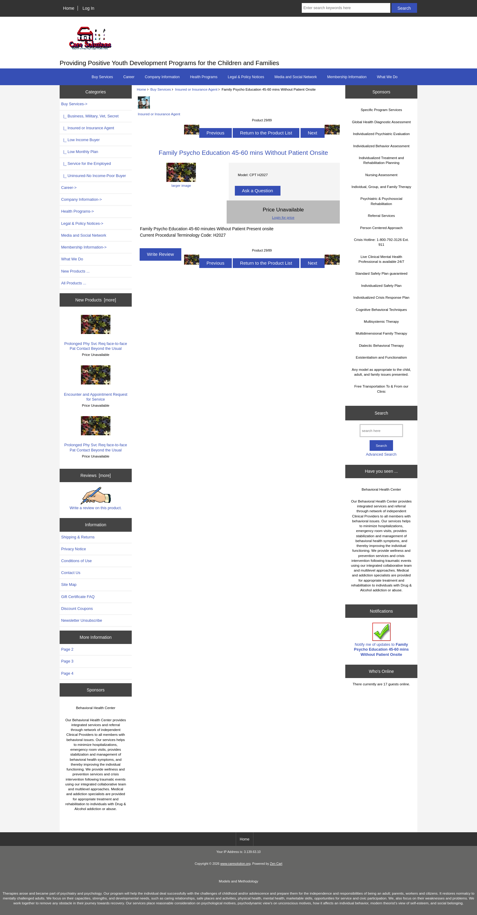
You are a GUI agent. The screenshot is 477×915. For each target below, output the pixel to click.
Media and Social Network (295, 77)
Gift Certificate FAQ (78, 596)
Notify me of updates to (381, 640)
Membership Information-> (83, 247)
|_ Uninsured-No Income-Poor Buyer (93, 175)
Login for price (283, 217)
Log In (88, 8)
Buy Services (160, 89)
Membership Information (347, 77)
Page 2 (67, 649)
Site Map (68, 584)
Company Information (162, 77)
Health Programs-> (77, 211)
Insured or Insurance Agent (196, 89)
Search (381, 413)
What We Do (387, 77)
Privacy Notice (73, 549)
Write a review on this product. (96, 498)
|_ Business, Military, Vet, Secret (90, 116)
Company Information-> (81, 199)
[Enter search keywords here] (346, 8)
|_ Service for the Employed (86, 163)
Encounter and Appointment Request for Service (95, 383)
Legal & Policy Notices (246, 77)
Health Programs (204, 77)
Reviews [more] (96, 475)
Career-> (69, 187)
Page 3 (67, 661)
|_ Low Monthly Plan (79, 151)
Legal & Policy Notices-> (82, 223)
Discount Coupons (77, 608)
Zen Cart (276, 863)
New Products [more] (95, 299)
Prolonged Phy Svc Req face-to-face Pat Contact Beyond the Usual (95, 333)
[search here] (381, 430)
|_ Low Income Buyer (80, 139)
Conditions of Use (76, 560)
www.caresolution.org (235, 863)
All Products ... (73, 283)
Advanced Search (381, 454)
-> (74, 104)
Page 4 (67, 673)
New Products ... (75, 271)
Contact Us (70, 572)
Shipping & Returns (78, 537)
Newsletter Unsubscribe (81, 620)
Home (68, 8)
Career (128, 77)
